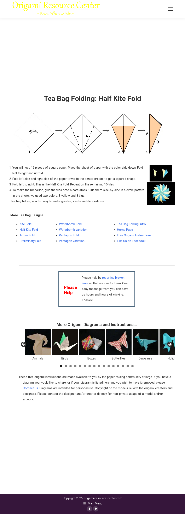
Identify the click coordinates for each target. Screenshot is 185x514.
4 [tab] (75, 366)
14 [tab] (123, 366)
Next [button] (169, 344)
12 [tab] (113, 366)
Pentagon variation (72, 241)
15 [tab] (128, 366)
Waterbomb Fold (70, 224)
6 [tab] (85, 366)
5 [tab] (80, 366)
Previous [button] (24, 344)
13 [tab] (118, 366)
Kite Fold (25, 224)
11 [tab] (109, 366)
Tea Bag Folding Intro (131, 224)
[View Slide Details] (38, 342)
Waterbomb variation (73, 230)
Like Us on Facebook (131, 241)
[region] (97, 345)
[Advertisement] (97, 431)
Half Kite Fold (29, 230)
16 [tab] (132, 366)
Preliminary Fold (30, 241)
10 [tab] (104, 366)
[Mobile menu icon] (170, 9)
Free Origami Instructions (134, 235)
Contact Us (30, 388)
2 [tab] (66, 366)
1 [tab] (61, 366)
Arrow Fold (27, 235)
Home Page (125, 230)
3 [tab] (70, 366)
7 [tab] (89, 366)
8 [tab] (94, 366)
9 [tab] (99, 366)
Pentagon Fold (69, 235)
